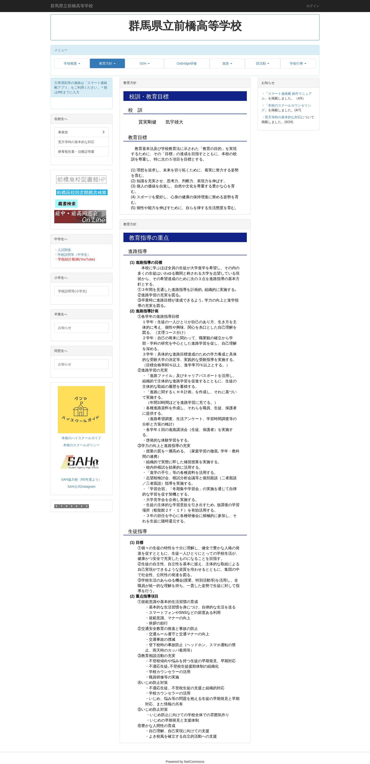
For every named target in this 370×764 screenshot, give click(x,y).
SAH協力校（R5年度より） (81, 479)
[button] (72, 63)
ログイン (313, 6)
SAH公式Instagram (81, 486)
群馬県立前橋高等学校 (71, 6)
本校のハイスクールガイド (81, 438)
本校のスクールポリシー (81, 445)
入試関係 (64, 250)
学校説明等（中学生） (74, 254)
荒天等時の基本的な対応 (283, 117)
